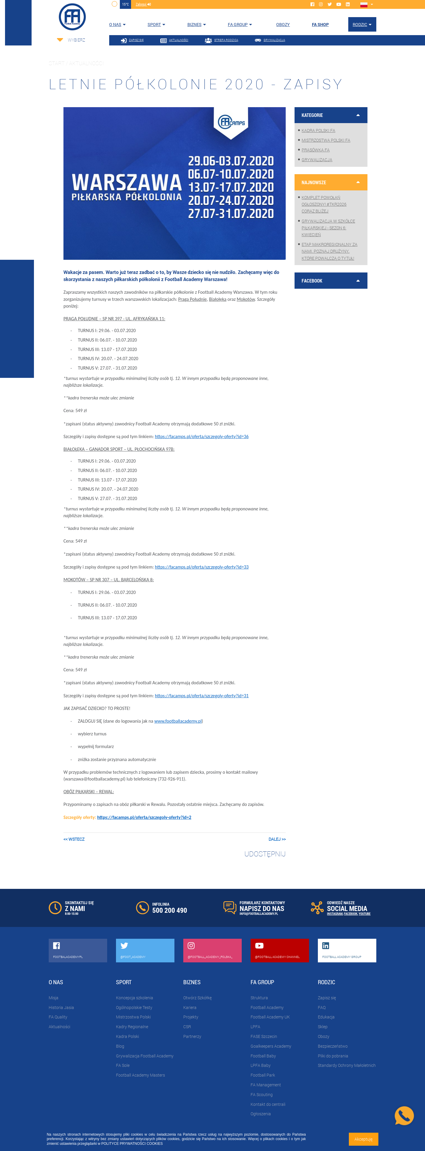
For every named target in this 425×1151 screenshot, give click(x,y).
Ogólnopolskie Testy (134, 1007)
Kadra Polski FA (318, 130)
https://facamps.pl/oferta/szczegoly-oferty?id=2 (144, 817)
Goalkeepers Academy (271, 1046)
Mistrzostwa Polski (133, 1017)
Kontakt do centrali (268, 1104)
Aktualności (59, 1026)
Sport (154, 24)
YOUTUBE (364, 913)
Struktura (259, 997)
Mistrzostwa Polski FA (326, 140)
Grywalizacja (317, 159)
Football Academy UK (270, 1017)
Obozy (323, 1036)
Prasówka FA (316, 150)
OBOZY (283, 24)
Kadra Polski (127, 1036)
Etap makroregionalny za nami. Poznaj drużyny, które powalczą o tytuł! (329, 251)
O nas (115, 24)
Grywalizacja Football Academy (145, 1056)
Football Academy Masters (140, 1075)
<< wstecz (73, 839)
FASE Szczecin (264, 1036)
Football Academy (267, 1007)
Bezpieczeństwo (333, 1046)
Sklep (323, 1026)
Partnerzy (192, 1036)
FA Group (238, 24)
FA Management (266, 1085)
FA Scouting (262, 1094)
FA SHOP (320, 24)
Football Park (263, 1075)
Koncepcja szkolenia (134, 997)
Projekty (190, 1017)
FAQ (322, 1007)
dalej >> (277, 839)
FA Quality (58, 1017)
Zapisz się (327, 997)
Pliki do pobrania (333, 1056)
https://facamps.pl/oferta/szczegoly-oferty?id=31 (202, 695)
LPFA (255, 1026)
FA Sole (123, 1065)
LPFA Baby (261, 1065)
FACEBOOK (350, 913)
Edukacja (326, 1017)
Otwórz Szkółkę (197, 997)
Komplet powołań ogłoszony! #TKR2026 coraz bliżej (324, 204)
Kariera (190, 1007)
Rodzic (360, 24)
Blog (120, 1046)
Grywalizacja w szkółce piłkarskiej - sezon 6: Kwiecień (328, 227)
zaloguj (143, 4)
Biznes (194, 24)
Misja (53, 997)
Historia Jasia (61, 1007)
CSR (187, 1026)
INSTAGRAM (335, 913)
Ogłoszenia (261, 1113)
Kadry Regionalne (132, 1026)
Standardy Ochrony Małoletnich (347, 1065)
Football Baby (263, 1056)
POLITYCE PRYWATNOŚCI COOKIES (132, 1144)
